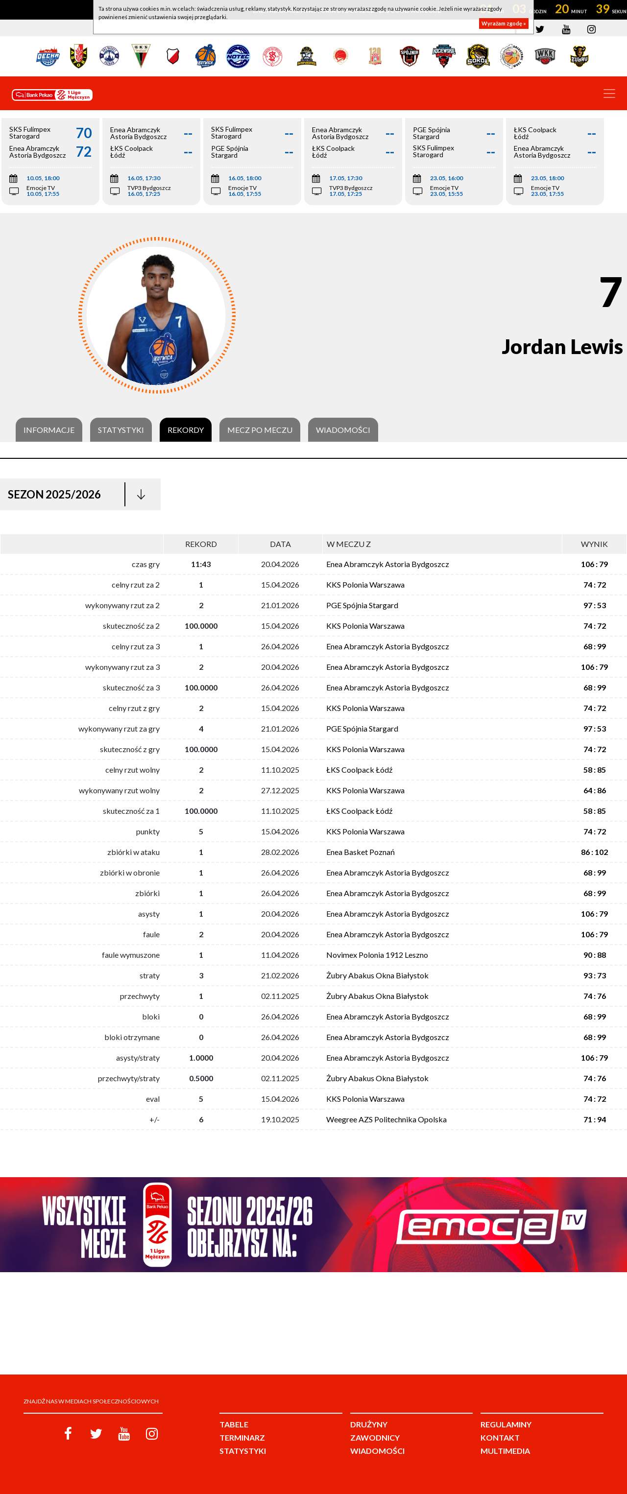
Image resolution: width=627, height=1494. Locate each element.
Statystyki (121, 430)
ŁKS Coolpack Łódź (359, 769)
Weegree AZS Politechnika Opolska (386, 1119)
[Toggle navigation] (609, 93)
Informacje (49, 430)
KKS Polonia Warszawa (365, 584)
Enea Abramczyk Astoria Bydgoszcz (387, 564)
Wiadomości (343, 430)
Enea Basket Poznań (360, 851)
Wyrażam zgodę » (504, 23)
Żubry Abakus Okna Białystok (377, 975)
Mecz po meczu (259, 430)
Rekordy (186, 430)
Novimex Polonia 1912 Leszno (377, 954)
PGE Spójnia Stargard (362, 605)
